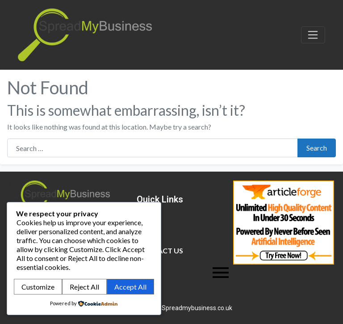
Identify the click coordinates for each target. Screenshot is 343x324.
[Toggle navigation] (313, 34)
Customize (37, 286)
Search (316, 147)
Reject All (84, 286)
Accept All (130, 286)
